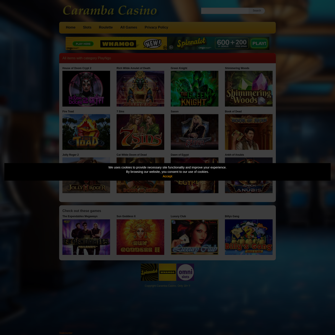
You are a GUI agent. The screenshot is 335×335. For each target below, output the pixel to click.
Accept (167, 176)
